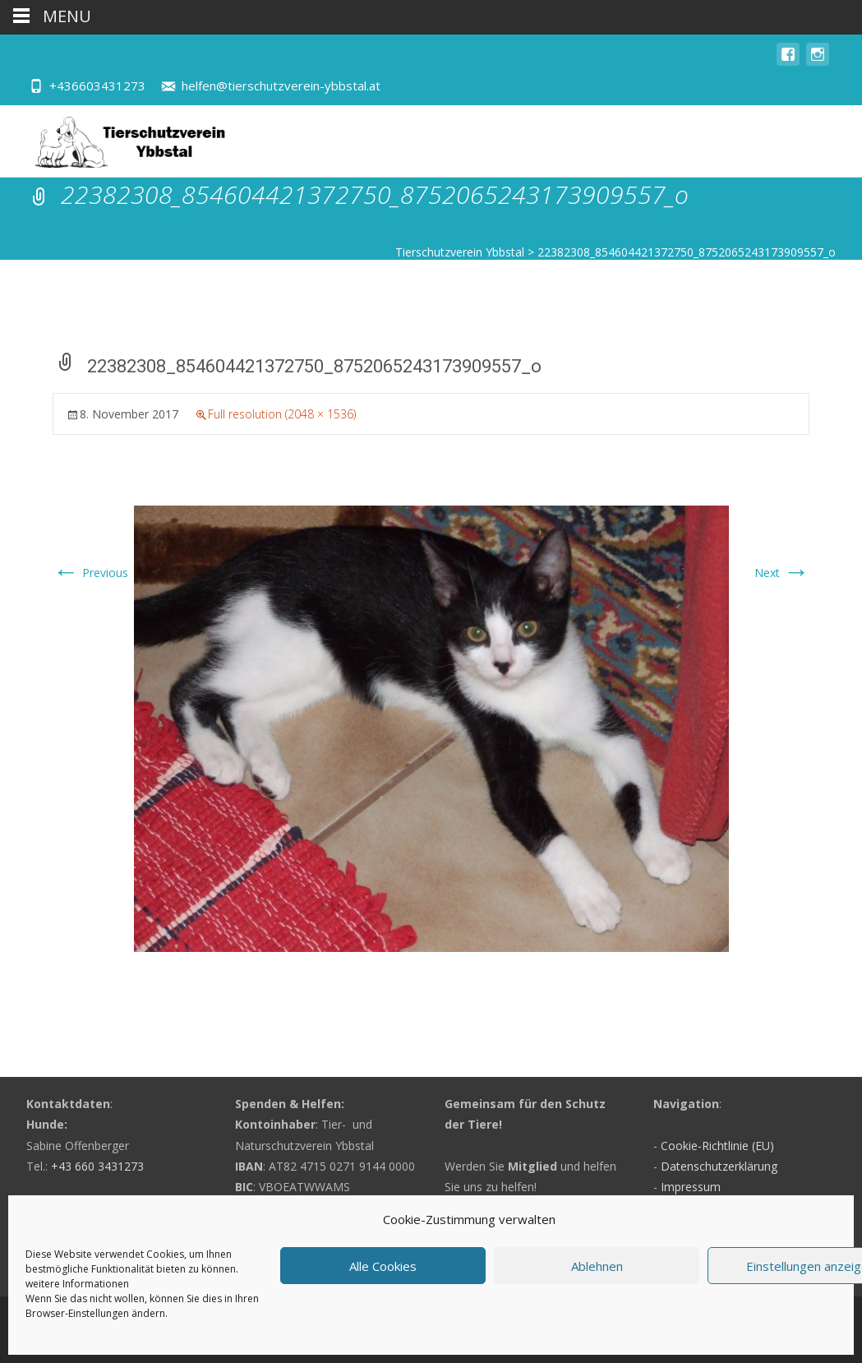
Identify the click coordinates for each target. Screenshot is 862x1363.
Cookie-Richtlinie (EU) (717, 1145)
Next (781, 572)
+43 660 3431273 (97, 1166)
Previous (90, 572)
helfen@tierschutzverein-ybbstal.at (281, 85)
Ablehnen (597, 1266)
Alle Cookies (383, 1266)
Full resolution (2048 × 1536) (282, 414)
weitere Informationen (77, 1284)
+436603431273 (97, 85)
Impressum (691, 1186)
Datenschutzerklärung (719, 1166)
